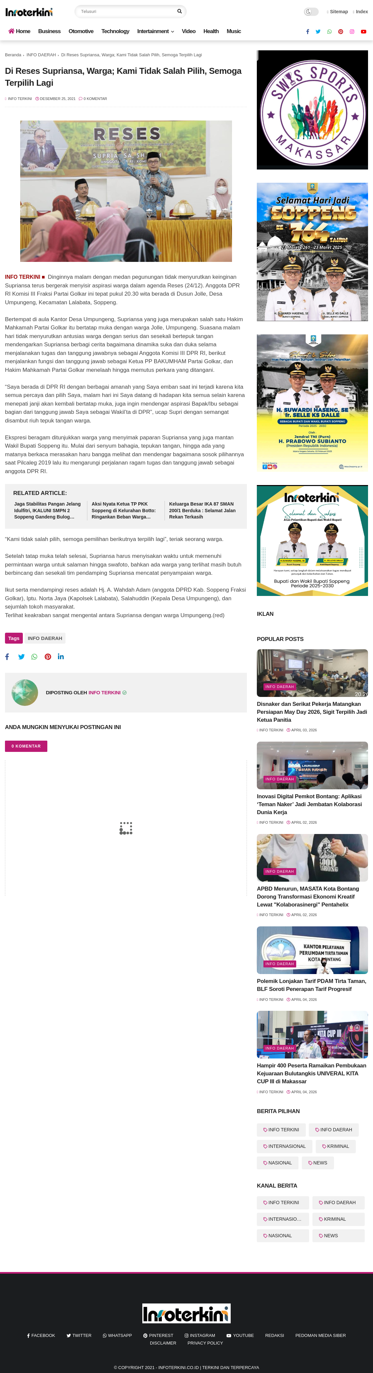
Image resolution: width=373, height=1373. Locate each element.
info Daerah (279, 687)
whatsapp (120, 1335)
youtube (243, 1335)
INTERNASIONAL (287, 1146)
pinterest (161, 1335)
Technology (115, 31)
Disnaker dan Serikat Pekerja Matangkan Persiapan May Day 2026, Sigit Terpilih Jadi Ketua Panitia (312, 712)
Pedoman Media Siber (321, 1335)
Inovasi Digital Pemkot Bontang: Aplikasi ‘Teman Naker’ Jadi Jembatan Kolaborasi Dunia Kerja (309, 804)
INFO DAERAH (41, 54)
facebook (43, 1335)
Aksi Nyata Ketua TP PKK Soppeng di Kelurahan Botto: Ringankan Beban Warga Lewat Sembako (124, 510)
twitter (82, 1335)
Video (189, 31)
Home (19, 31)
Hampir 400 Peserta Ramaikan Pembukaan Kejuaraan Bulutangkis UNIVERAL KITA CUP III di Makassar (311, 1073)
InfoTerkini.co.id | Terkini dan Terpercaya (208, 1367)
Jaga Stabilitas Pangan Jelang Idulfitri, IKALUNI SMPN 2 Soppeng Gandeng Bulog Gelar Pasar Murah (47, 510)
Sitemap (337, 11)
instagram (202, 1335)
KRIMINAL (338, 1146)
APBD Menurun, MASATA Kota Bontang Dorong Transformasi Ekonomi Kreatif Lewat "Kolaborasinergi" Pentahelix (308, 897)
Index (360, 11)
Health (211, 31)
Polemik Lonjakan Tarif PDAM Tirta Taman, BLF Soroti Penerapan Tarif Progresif (311, 985)
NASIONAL (280, 1162)
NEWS (320, 1162)
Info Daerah (279, 779)
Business (49, 31)
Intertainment (153, 31)
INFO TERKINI (283, 1129)
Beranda (13, 54)
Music (234, 31)
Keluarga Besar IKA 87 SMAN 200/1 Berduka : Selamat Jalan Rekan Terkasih (202, 510)
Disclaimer (163, 1343)
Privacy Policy (205, 1343)
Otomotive (81, 31)
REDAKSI (274, 1335)
